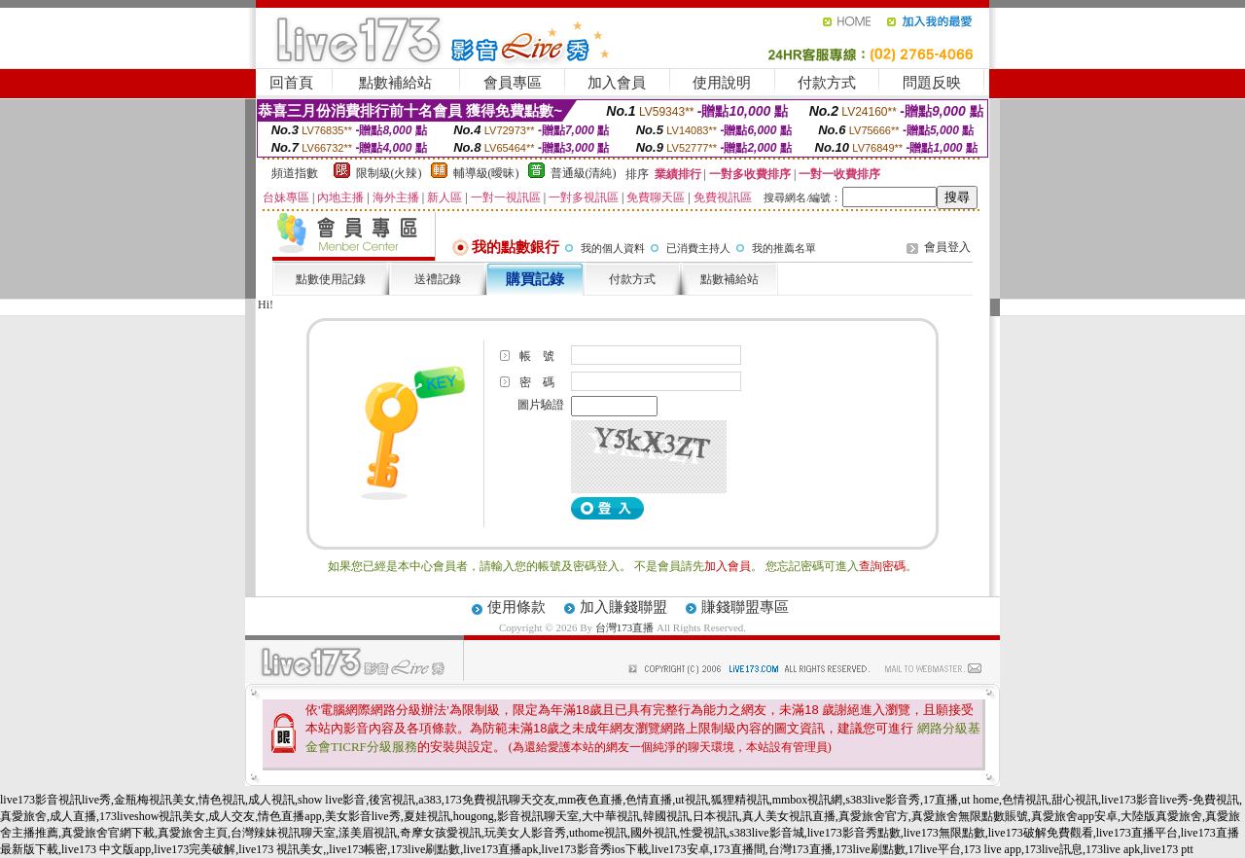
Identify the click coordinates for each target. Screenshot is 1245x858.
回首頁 (291, 82)
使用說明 (722, 82)
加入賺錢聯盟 (623, 607)
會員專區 (512, 82)
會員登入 (947, 247)
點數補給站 (395, 82)
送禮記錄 (437, 279)
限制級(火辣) (389, 173)
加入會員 (616, 82)
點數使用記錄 (331, 279)
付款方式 (827, 82)
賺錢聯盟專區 (745, 607)
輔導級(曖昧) (486, 173)
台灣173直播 (625, 627)
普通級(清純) (584, 173)
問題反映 (932, 82)
